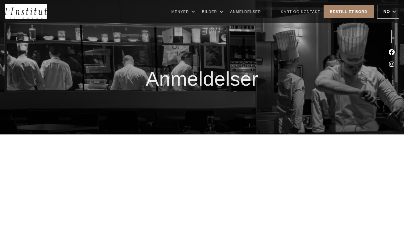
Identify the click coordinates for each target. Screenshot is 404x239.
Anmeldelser (245, 12)
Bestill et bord (348, 12)
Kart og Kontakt (300, 12)
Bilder (213, 11)
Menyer (183, 11)
